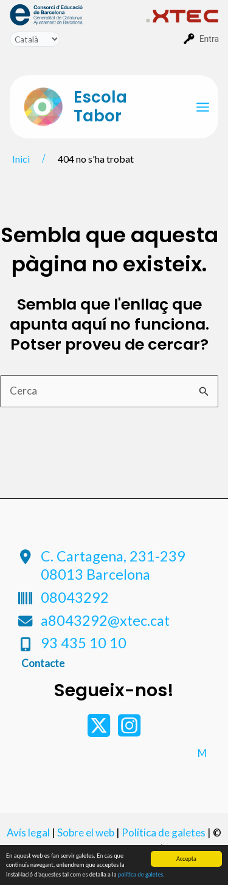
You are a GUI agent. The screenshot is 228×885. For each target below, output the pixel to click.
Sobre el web (85, 832)
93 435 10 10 (83, 642)
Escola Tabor (100, 106)
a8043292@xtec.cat (105, 620)
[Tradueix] (35, 39)
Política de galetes (164, 832)
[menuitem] (78, 14)
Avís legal (28, 832)
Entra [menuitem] (209, 39)
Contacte (42, 663)
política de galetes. (141, 875)
